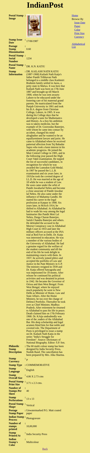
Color (77, 29)
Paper (77, 26)
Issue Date (79, 22)
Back (45, 448)
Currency (79, 36)
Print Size (79, 33)
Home (75, 15)
